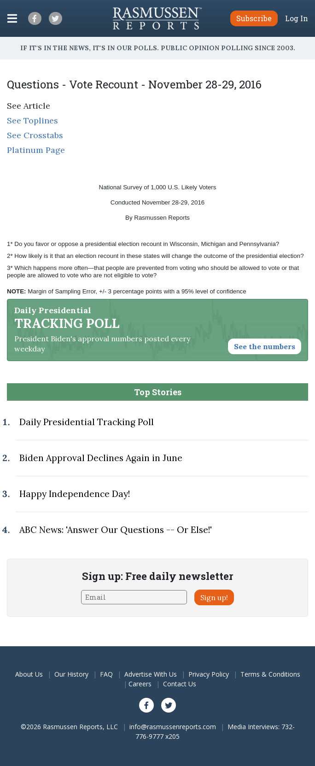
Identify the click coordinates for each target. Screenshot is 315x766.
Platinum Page (36, 150)
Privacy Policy (208, 674)
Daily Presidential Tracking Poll (86, 421)
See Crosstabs (35, 135)
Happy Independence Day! (74, 493)
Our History (71, 674)
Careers (140, 683)
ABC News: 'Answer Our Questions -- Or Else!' (115, 529)
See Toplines (32, 120)
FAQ (106, 674)
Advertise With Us (150, 674)
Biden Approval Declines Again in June (100, 457)
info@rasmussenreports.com (172, 726)
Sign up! (214, 597)
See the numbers (264, 346)
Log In (296, 18)
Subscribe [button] (254, 18)
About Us (29, 674)
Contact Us (179, 683)
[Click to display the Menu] (12, 18)
